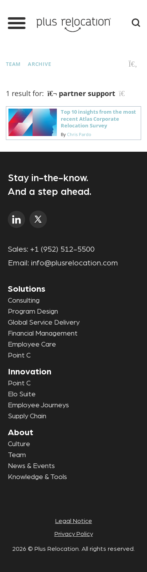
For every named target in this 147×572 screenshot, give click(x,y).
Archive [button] (39, 63)
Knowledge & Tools (37, 477)
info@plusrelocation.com (74, 263)
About (20, 432)
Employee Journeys (38, 405)
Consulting (24, 300)
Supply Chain (27, 416)
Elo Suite (22, 394)
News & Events (31, 466)
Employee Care (32, 344)
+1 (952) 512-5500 (62, 249)
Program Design (33, 311)
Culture (19, 444)
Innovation (29, 371)
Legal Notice (73, 521)
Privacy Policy (73, 534)
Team (13, 63)
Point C (19, 355)
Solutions (26, 289)
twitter (38, 219)
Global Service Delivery (44, 322)
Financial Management (43, 333)
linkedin (16, 219)
